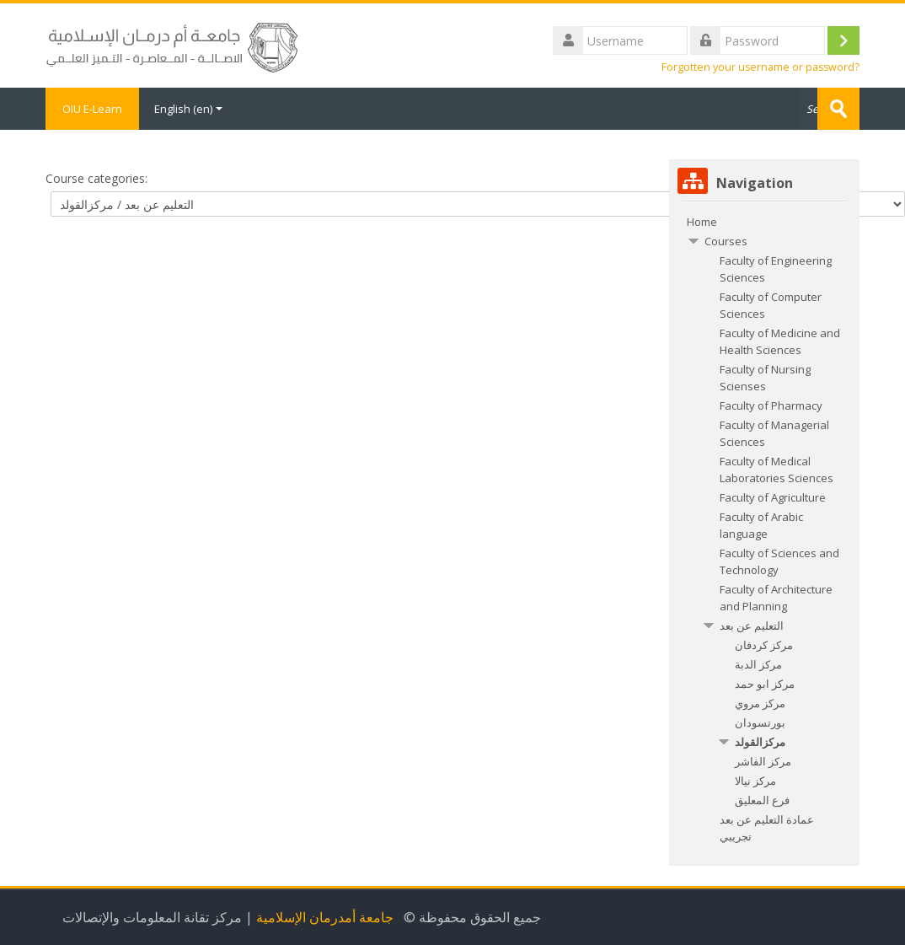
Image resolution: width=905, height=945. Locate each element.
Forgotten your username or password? (760, 67)
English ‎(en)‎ (188, 108)
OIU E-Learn (92, 108)
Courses (725, 241)
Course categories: (96, 178)
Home (702, 221)
